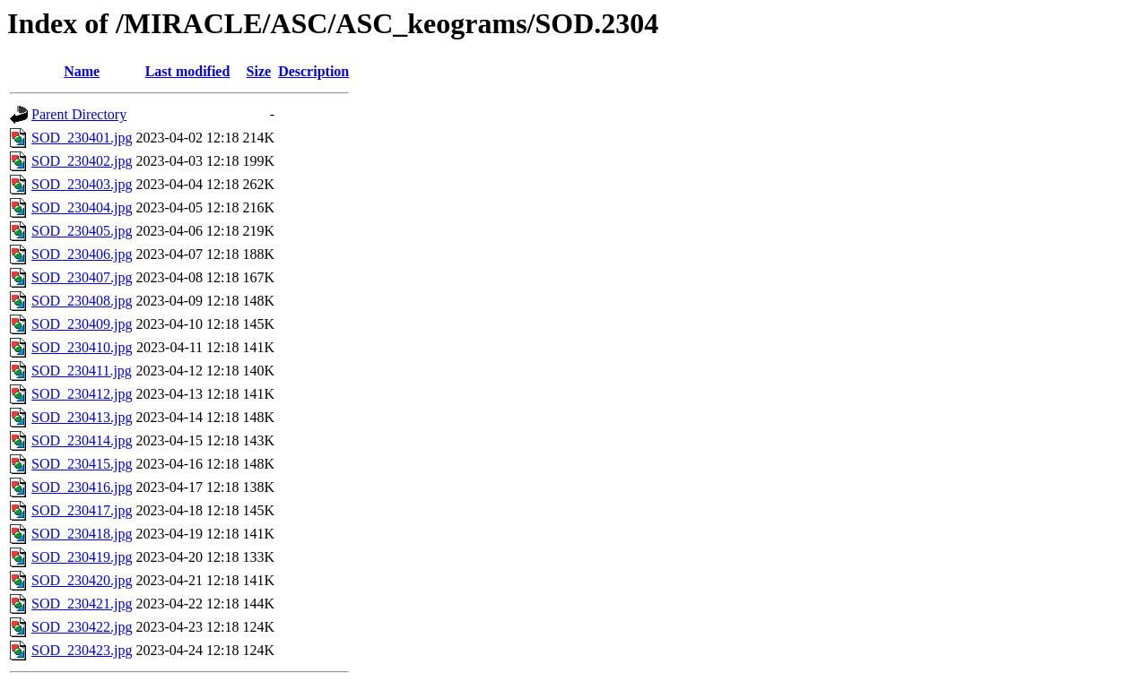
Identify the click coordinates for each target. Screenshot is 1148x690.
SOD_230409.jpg (81, 324)
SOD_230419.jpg (81, 557)
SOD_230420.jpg (81, 580)
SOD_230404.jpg (81, 207)
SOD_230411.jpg (81, 370)
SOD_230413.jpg (81, 417)
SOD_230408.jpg (81, 300)
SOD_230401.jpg (81, 137)
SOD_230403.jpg (81, 184)
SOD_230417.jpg (81, 510)
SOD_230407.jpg (81, 277)
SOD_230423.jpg (81, 650)
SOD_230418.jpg (81, 533)
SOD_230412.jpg (81, 393)
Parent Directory (78, 114)
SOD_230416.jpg (81, 487)
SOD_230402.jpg (81, 160)
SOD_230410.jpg (81, 347)
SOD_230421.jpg (81, 603)
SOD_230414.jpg (81, 440)
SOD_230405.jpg (81, 230)
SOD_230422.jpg (81, 626)
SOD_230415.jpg (81, 463)
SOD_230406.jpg (81, 254)
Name (82, 71)
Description (313, 71)
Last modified (187, 71)
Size (259, 71)
